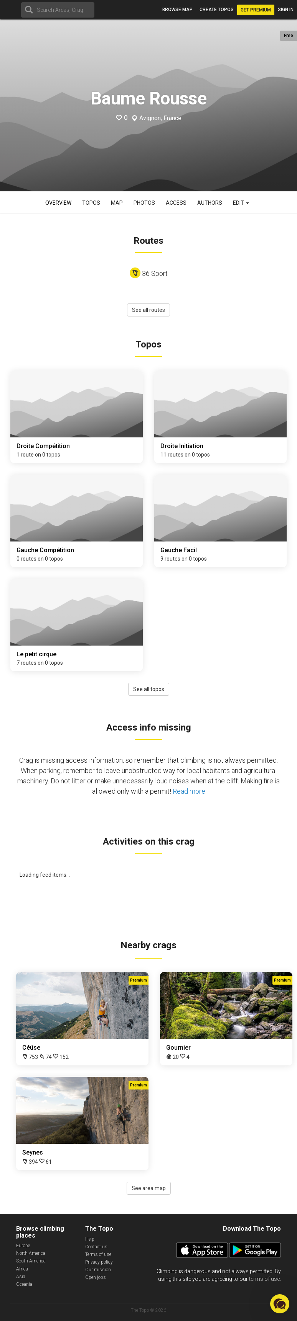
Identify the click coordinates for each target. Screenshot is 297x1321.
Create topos (217, 9)
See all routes (148, 310)
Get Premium (256, 10)
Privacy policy (99, 1262)
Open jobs (95, 1277)
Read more (189, 791)
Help (89, 1239)
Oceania (24, 1284)
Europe (23, 1245)
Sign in (286, 9)
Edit (241, 203)
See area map (149, 1188)
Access (176, 203)
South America (31, 1261)
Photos (144, 203)
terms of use (264, 1279)
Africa (22, 1269)
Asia (20, 1276)
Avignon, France (160, 118)
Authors (209, 203)
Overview (58, 203)
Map (117, 203)
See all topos (148, 689)
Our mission (98, 1269)
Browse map (177, 9)
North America (30, 1253)
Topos (91, 203)
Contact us (96, 1246)
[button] (279, 1303)
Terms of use (98, 1254)
